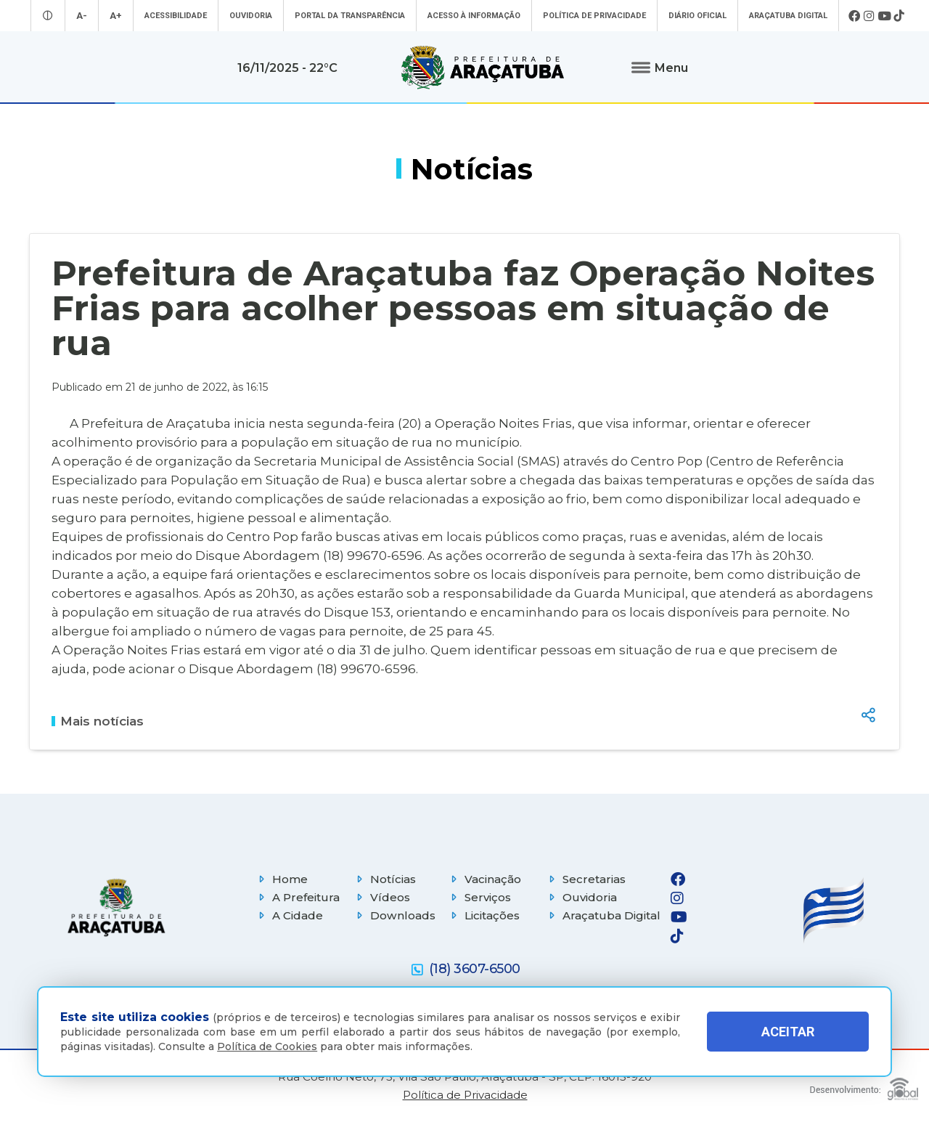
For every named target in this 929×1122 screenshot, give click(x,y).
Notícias (384, 879)
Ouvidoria (250, 15)
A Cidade (289, 915)
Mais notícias (98, 721)
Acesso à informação (473, 15)
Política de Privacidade (594, 15)
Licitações (483, 915)
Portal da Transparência (350, 15)
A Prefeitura (297, 897)
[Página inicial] (116, 907)
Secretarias (585, 879)
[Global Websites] (864, 1085)
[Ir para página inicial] (482, 68)
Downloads (394, 915)
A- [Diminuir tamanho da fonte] (81, 15)
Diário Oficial (697, 15)
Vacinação (484, 879)
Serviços (479, 897)
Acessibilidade (175, 15)
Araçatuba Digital (788, 15)
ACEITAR (787, 1031)
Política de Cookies (267, 1046)
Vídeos (381, 897)
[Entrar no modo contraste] (47, 16)
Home (281, 879)
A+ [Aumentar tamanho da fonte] (116, 15)
